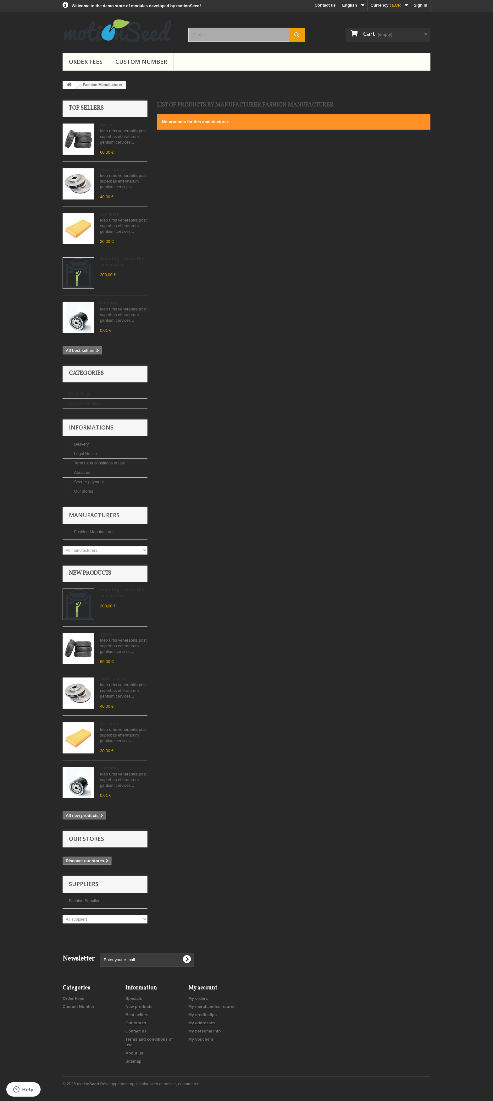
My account (202, 988)
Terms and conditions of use (99, 463)
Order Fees (85, 61)
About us (81, 472)
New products (90, 573)
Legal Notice (85, 453)
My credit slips (202, 1014)
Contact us (324, 5)
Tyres (106, 125)
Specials (133, 998)
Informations (91, 427)
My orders (198, 998)
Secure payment (88, 481)
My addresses (201, 1023)
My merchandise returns (211, 1006)
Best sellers (136, 1014)
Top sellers (86, 108)
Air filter (109, 214)
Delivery (81, 444)
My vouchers (200, 1039)
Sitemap (133, 1061)
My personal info (204, 1031)
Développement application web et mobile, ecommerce (149, 1084)
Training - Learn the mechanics (122, 262)
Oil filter (109, 303)
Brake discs (112, 170)
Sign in (420, 5)
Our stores (83, 491)
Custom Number (141, 61)
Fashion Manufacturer (93, 531)
